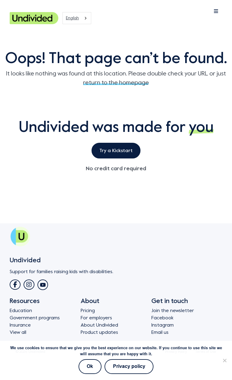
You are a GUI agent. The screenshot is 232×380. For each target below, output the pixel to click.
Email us (160, 332)
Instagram (162, 325)
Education (21, 311)
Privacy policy (129, 366)
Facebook (162, 318)
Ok (90, 366)
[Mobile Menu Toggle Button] (200, 11)
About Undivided (99, 325)
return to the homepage (116, 82)
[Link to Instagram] (29, 284)
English (72, 18)
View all (18, 332)
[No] (224, 360)
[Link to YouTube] (42, 284)
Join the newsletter (172, 311)
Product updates (99, 332)
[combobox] (77, 18)
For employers (96, 318)
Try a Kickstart (116, 151)
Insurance (20, 325)
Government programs (35, 318)
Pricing (88, 311)
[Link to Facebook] (15, 284)
